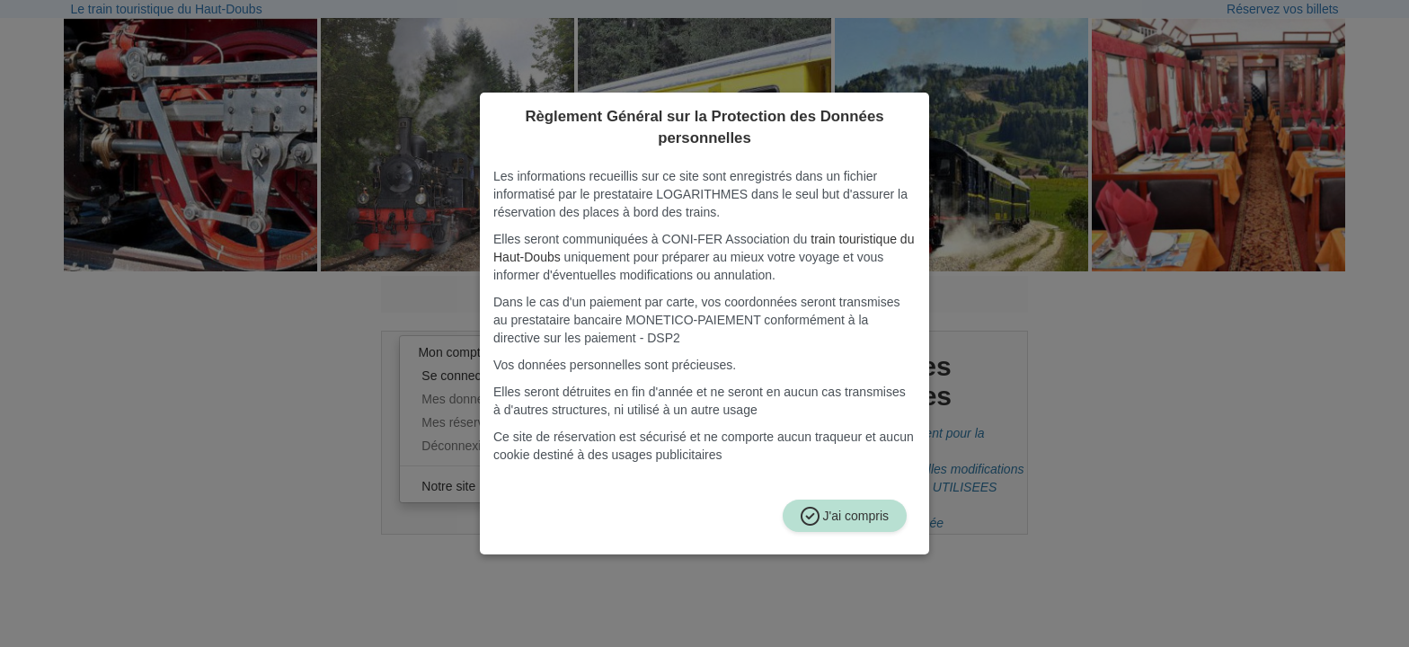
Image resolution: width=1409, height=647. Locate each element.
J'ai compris (845, 516)
